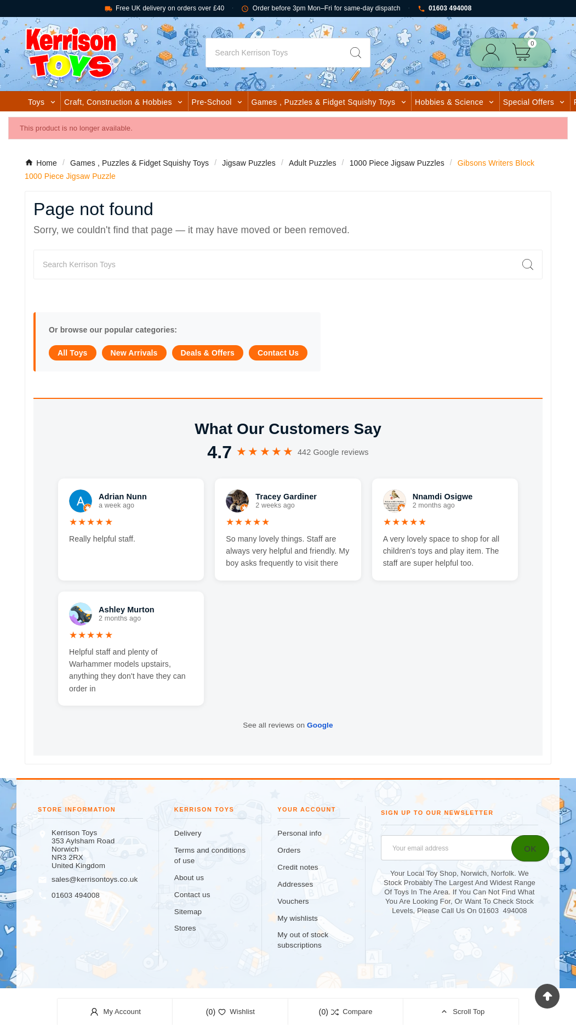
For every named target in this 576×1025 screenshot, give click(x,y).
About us (189, 878)
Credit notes (297, 867)
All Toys (73, 352)
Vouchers (293, 901)
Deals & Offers (208, 352)
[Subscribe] (530, 848)
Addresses (295, 884)
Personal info (299, 833)
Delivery (188, 833)
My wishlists (297, 918)
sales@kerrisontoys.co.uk (95, 879)
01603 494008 (445, 8)
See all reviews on (288, 725)
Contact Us (278, 352)
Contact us (192, 895)
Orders (288, 850)
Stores (185, 928)
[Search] (273, 52)
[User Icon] (494, 52)
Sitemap (188, 912)
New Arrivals (134, 352)
